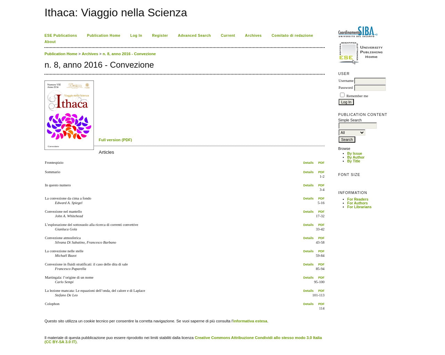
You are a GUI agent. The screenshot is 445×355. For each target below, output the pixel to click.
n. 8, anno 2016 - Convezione (129, 54)
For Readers (358, 199)
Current (228, 35)
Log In (136, 35)
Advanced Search (194, 35)
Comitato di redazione (292, 35)
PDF (321, 162)
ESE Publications (60, 35)
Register (160, 35)
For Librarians (359, 207)
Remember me (357, 96)
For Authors (357, 203)
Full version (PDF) (115, 140)
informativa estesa (250, 321)
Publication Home (103, 35)
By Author (356, 157)
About (50, 42)
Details (308, 162)
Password (346, 88)
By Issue (354, 153)
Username (346, 81)
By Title (353, 161)
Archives (253, 35)
